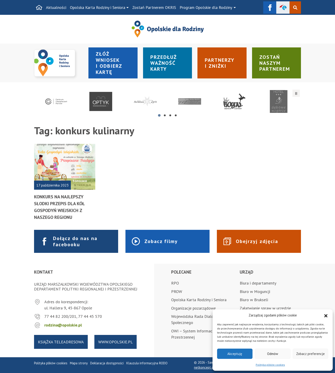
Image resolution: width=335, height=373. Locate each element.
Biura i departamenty (258, 283)
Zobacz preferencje (310, 354)
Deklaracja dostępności (107, 363)
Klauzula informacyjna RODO (147, 363)
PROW (176, 291)
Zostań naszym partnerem (274, 63)
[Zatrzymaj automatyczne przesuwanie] (296, 93)
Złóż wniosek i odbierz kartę (109, 63)
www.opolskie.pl (115, 342)
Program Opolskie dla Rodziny (206, 7)
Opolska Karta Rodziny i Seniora (97, 7)
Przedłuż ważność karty (163, 63)
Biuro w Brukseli (254, 299)
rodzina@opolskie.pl (63, 325)
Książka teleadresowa (61, 342)
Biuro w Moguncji (255, 291)
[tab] (159, 115)
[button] (326, 315)
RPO (175, 283)
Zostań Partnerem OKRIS (154, 7)
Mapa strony (79, 363)
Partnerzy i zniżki (219, 63)
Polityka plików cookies (270, 364)
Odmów (272, 354)
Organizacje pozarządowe (193, 308)
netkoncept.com (206, 367)
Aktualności (56, 7)
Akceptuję (234, 354)
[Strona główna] (39, 8)
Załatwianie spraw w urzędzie (265, 308)
